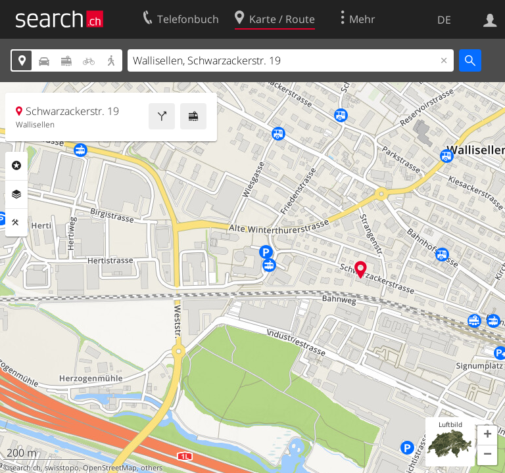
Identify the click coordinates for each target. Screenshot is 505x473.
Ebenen (16, 194)
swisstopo (62, 467)
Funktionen (16, 222)
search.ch (25, 467)
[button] (487, 435)
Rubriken (16, 165)
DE (444, 19)
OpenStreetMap (110, 467)
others (151, 467)
